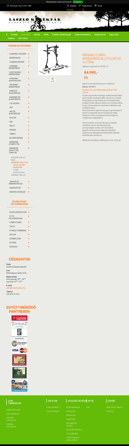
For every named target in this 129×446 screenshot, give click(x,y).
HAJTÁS (13, 114)
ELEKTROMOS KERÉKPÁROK (15, 70)
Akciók (37, 31)
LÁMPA (12, 130)
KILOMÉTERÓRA (16, 134)
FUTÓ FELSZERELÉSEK (16, 214)
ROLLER (12, 231)
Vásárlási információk (11, 415)
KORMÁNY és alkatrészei (15, 95)
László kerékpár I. (53, 404)
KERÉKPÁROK (15, 54)
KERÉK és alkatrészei (15, 88)
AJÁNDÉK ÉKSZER (17, 58)
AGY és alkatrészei (15, 109)
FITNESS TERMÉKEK (18, 227)
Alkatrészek (70, 412)
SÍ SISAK (13, 239)
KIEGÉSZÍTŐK (17, 164)
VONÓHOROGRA (19, 169)
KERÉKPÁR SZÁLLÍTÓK (19, 159)
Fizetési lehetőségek (61, 31)
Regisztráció (85, 5)
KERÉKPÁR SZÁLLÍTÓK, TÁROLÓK (14, 147)
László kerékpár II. (53, 408)
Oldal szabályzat (12, 410)
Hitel (88, 404)
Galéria (11, 35)
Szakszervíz (100, 31)
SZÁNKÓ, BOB (15, 235)
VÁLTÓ (12, 122)
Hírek (46, 31)
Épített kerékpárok (73, 404)
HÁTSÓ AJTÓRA (19, 162)
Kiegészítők (70, 416)
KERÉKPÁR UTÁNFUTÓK (14, 140)
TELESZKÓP (14, 100)
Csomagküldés (72, 430)
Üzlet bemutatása (83, 31)
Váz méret (23, 35)
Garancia (110, 408)
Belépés (72, 5)
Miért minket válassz (114, 404)
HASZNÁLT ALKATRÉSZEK (15, 76)
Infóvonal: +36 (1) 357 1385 (19, 5)
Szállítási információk (11, 422)
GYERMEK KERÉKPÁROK (14, 64)
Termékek (25, 31)
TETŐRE (16, 166)
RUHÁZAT (13, 243)
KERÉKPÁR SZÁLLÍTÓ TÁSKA (18, 155)
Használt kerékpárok (74, 426)
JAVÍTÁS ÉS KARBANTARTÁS (16, 179)
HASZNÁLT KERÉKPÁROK (14, 82)
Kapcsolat (113, 31)
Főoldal (14, 31)
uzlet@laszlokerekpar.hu (16, 285)
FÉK (11, 118)
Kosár (98, 5)
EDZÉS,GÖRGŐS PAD (18, 209)
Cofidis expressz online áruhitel (72, 435)
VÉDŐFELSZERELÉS (17, 188)
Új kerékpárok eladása (71, 421)
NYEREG (13, 126)
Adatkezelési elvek (13, 406)
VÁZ (11, 104)
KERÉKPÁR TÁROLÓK (18, 172)
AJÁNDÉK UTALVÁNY (18, 50)
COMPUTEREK (15, 219)
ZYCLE (12, 223)
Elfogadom (77, 2)
